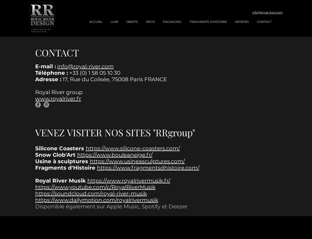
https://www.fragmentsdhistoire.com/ (148, 168)
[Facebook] (38, 105)
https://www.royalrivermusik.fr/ (128, 180)
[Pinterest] (46, 105)
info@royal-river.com (267, 12)
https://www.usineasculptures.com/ (137, 161)
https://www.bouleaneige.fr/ (115, 155)
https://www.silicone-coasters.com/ (133, 148)
